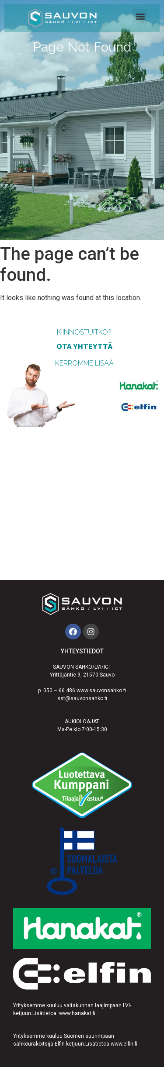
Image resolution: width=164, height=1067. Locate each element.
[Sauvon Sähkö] (82, 503)
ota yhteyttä (84, 346)
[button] (140, 16)
